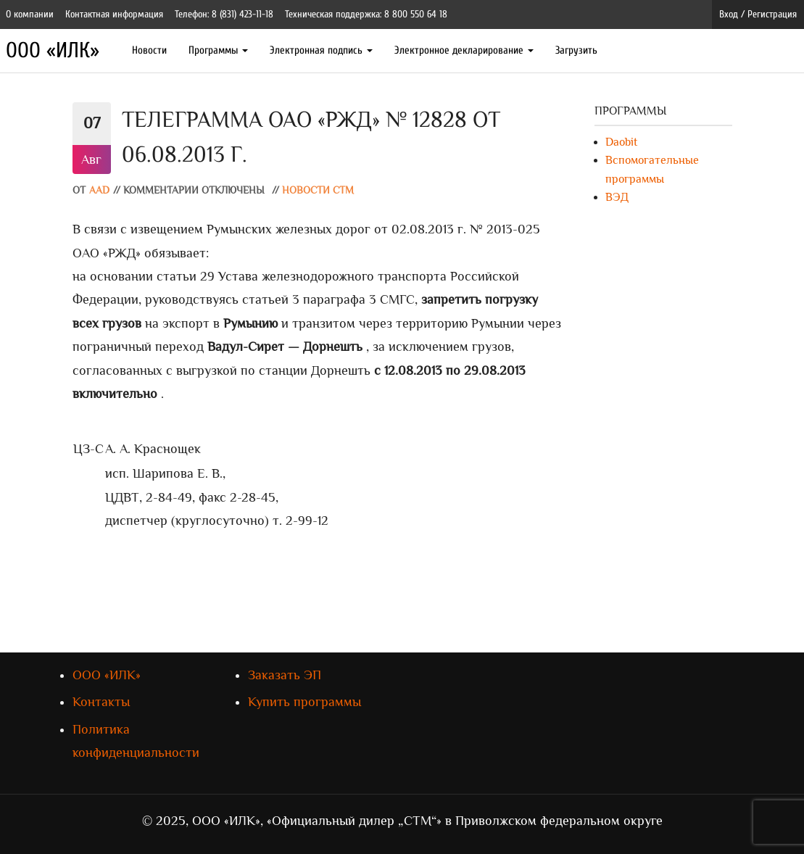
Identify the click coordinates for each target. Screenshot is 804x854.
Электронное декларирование (464, 50)
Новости (149, 50)
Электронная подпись (321, 50)
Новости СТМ (318, 190)
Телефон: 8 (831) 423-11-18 (224, 14)
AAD (99, 190)
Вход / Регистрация (758, 14)
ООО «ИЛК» (52, 50)
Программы (218, 50)
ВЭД (617, 197)
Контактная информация (114, 14)
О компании (30, 14)
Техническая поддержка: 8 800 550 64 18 (366, 14)
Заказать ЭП (284, 675)
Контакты (101, 702)
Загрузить (576, 50)
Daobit (621, 142)
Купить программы (304, 702)
